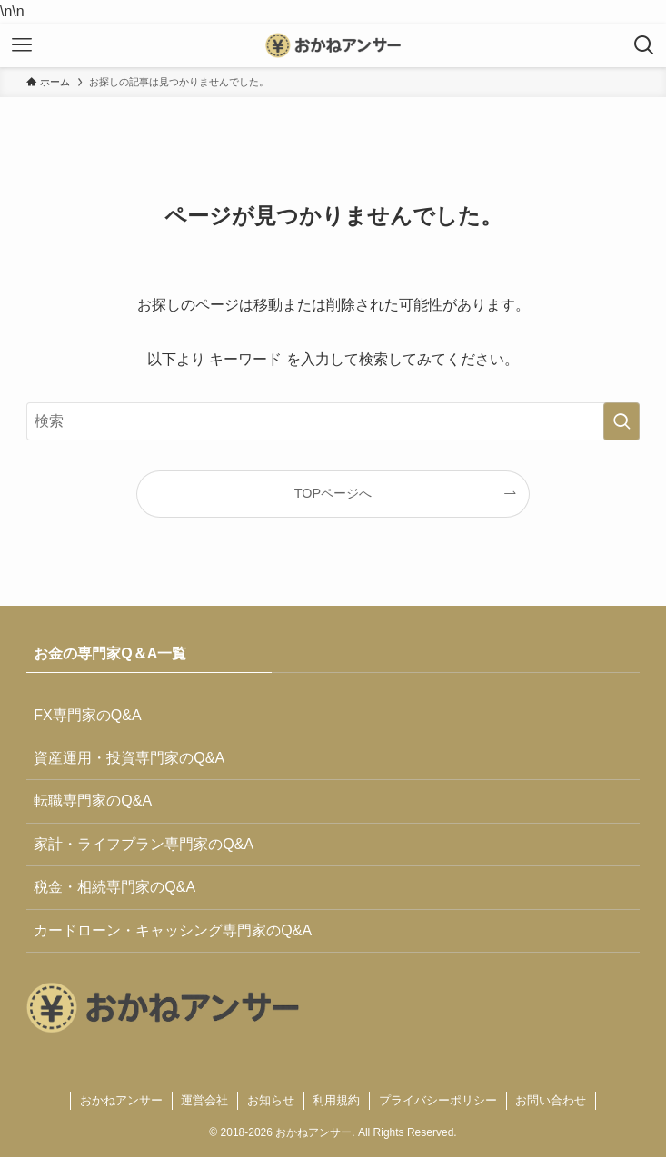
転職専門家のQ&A (93, 800)
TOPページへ (333, 493)
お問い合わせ (550, 1100)
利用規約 (336, 1100)
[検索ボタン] (644, 45)
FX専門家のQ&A (87, 715)
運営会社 (204, 1100)
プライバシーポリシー (438, 1100)
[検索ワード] (332, 421)
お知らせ (270, 1100)
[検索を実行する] (621, 421)
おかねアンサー (121, 1100)
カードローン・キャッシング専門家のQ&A (173, 930)
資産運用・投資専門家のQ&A (129, 758)
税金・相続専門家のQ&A (114, 887)
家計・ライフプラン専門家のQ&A (143, 844)
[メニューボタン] (22, 45)
